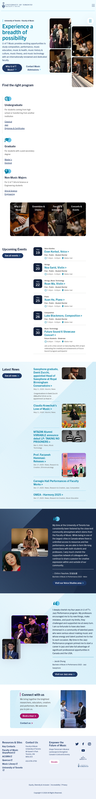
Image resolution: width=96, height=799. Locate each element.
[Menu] (93, 5)
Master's (8, 159)
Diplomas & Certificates (15, 128)
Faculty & (57, 208)
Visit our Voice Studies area (69, 582)
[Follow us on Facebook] (83, 744)
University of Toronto (12, 767)
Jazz (6, 125)
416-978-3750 (31, 761)
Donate (54, 762)
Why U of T (19, 208)
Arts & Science (11, 190)
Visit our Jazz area (65, 674)
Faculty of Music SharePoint (10, 751)
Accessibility (55, 785)
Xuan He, (55, 299)
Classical (8, 121)
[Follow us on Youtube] (83, 750)
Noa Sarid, (56, 267)
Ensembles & (38, 208)
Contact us (26, 723)
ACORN (6, 756)
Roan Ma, (55, 283)
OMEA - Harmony (48, 494)
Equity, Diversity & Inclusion (39, 785)
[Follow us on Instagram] (89, 744)
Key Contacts (8, 746)
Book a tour (29, 715)
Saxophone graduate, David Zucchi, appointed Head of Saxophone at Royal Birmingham (45, 377)
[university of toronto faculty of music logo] (17, 5)
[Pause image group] (90, 21)
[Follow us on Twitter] (77, 744)
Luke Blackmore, (63, 315)
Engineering (10, 194)
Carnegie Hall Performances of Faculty (56, 482)
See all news (12, 375)
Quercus (6, 760)
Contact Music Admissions (33, 68)
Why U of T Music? (11, 68)
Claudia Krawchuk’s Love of (45, 407)
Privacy (64, 785)
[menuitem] (13, 746)
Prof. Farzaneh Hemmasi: (41, 458)
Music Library (8, 763)
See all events (12, 255)
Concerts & (76, 208)
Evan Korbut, (57, 251)
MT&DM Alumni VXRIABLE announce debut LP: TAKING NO (46, 436)
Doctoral (8, 163)
